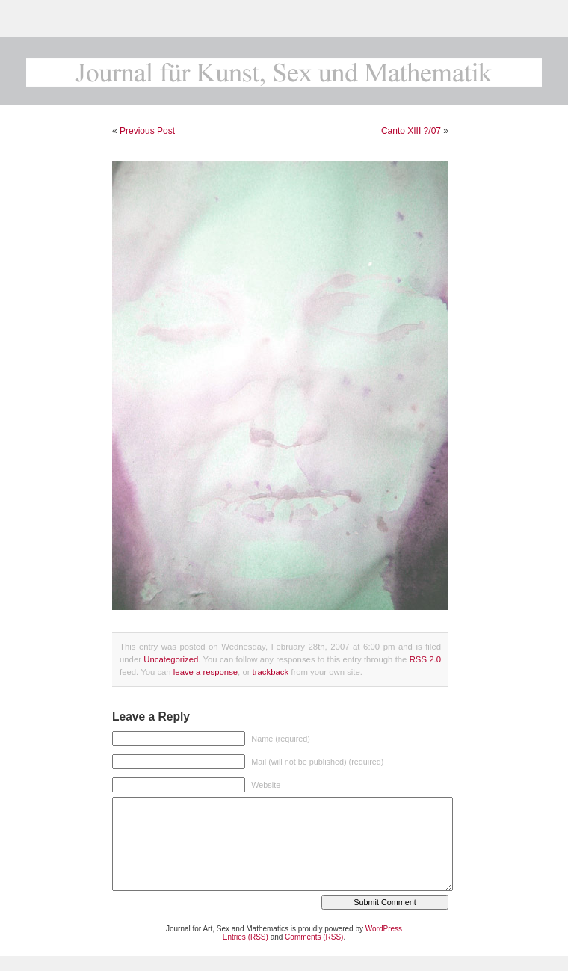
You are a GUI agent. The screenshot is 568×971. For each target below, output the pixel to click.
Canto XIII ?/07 (411, 131)
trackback (270, 672)
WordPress (383, 929)
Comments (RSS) (314, 937)
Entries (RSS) (245, 937)
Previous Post (147, 131)
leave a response (205, 672)
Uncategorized (170, 659)
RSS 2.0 (425, 659)
